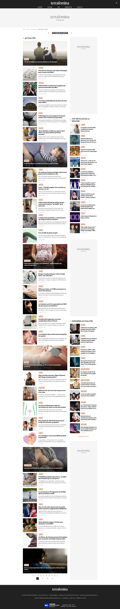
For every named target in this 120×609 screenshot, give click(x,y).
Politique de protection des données (88, 595)
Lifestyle (79, 7)
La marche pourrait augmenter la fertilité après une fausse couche (52, 492)
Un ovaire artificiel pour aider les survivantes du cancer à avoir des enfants (52, 406)
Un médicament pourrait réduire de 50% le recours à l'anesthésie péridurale (42, 365)
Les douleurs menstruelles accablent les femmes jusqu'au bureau (88, 129)
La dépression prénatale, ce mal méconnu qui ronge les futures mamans (52, 218)
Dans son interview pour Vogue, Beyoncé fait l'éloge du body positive (51, 376)
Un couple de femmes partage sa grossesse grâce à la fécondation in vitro (52, 173)
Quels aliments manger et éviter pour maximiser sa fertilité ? (50, 523)
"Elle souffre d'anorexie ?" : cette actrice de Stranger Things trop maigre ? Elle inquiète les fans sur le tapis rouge (89, 230)
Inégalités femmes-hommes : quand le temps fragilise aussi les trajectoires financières (89, 341)
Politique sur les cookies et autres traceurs (69, 595)
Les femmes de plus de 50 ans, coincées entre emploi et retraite (88, 373)
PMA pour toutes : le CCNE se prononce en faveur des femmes (52, 290)
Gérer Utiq (72, 598)
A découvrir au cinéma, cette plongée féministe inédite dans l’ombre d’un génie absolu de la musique (89, 330)
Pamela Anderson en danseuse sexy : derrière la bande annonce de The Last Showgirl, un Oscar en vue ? (88, 141)
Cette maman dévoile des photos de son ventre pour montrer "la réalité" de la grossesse (51, 204)
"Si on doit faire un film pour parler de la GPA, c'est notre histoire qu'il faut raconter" (51, 132)
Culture (49, 7)
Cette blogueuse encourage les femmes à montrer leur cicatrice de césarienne (51, 116)
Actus (28, 29)
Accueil (24, 29)
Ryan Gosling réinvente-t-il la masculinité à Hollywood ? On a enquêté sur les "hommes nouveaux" (89, 429)
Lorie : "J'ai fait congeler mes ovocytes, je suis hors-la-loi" (52, 188)
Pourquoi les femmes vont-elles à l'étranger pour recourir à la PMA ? (52, 71)
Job (58, 7)
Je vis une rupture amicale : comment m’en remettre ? (88, 394)
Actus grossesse (33, 29)
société (40, 7)
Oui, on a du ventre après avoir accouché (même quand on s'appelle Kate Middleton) (52, 508)
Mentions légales (54, 595)
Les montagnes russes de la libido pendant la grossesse (52, 436)
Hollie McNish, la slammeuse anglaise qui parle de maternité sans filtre (51, 86)
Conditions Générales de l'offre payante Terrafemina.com (47, 598)
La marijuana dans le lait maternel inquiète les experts (52, 335)
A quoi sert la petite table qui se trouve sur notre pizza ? (89, 151)
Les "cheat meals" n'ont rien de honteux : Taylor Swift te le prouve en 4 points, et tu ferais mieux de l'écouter (89, 407)
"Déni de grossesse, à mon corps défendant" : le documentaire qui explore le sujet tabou (43, 264)
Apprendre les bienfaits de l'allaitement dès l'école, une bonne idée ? (43, 468)
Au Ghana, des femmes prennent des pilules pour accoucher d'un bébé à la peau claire (52, 538)
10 (42, 578)
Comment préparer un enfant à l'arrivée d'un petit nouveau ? (41, 163)
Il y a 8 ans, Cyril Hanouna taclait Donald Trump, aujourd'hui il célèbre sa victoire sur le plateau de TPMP (88, 208)
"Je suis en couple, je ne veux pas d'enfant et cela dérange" (40, 62)
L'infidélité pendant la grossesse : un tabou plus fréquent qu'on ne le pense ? (52, 477)
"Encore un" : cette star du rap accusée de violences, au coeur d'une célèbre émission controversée (89, 163)
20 (47, 578)
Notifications (66, 598)
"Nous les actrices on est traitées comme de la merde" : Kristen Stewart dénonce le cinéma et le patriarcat (88, 197)
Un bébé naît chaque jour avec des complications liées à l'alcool (49, 320)
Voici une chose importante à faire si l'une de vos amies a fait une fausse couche (44, 568)
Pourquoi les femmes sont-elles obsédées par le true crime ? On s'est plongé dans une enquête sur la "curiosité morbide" (89, 364)
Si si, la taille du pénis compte (48, 233)
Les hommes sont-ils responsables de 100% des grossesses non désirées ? (52, 305)
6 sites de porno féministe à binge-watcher (88, 216)
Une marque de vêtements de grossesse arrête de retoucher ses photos (51, 421)
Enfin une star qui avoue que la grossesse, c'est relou (52, 391)
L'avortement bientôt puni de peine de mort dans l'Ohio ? (52, 101)
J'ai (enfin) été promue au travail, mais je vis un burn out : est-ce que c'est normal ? (89, 385)
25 (52, 578)
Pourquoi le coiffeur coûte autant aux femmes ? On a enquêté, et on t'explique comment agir (88, 352)
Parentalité (68, 7)
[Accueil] (60, 2)
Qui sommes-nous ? (43, 595)
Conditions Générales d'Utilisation (30, 595)
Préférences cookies (81, 598)
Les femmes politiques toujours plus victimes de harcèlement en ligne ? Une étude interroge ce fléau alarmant (88, 175)
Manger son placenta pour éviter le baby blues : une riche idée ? (51, 274)
